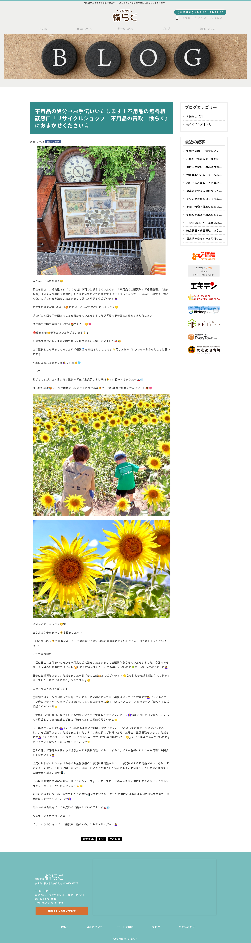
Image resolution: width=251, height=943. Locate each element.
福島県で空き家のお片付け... (204, 238)
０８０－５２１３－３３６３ (202, 18)
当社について (84, 28)
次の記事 (114, 839)
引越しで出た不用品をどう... (204, 214)
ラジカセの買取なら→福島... (204, 198)
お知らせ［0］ (195, 116)
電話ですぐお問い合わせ (61, 910)
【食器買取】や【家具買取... (204, 222)
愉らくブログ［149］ (199, 124)
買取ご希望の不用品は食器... (204, 167)
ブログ (166, 28)
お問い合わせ (207, 28)
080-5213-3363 (55, 901)
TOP (102, 839)
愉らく (134, 938)
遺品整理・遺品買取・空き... (204, 230)
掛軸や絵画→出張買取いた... (204, 151)
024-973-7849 (49, 897)
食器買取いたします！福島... (204, 175)
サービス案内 (125, 28)
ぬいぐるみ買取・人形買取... (204, 183)
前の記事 (88, 839)
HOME (44, 28)
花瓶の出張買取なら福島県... (204, 159)
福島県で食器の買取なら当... (204, 190)
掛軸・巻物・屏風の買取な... (204, 206)
